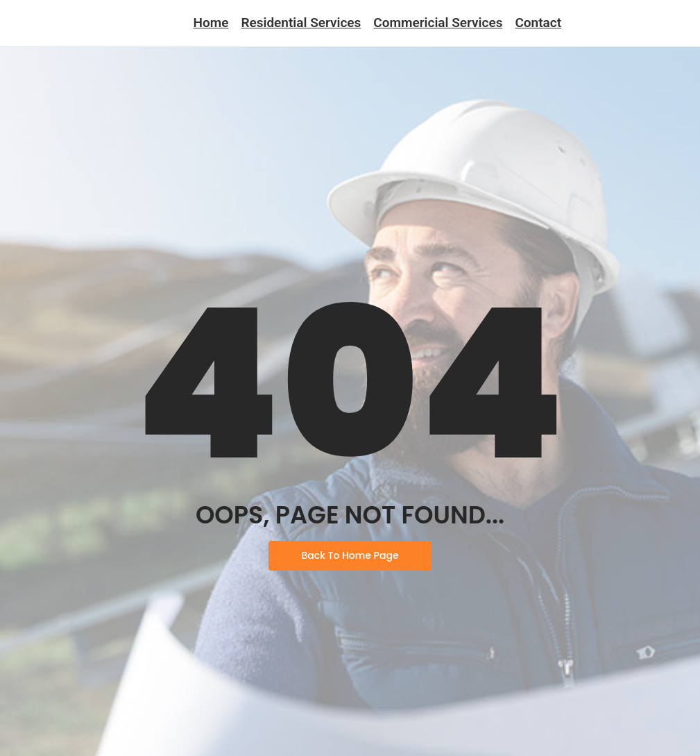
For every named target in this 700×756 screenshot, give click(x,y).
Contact (538, 23)
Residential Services (301, 23)
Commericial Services (437, 23)
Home (210, 23)
